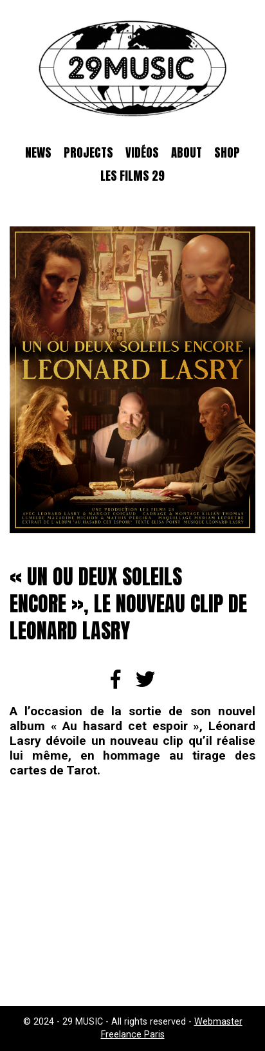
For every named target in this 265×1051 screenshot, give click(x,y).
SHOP (227, 152)
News (38, 152)
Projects (88, 152)
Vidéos (142, 152)
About (186, 152)
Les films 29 (132, 176)
